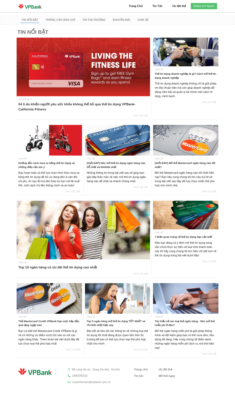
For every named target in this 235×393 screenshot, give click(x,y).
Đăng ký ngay (204, 6)
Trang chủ (141, 369)
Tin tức (138, 375)
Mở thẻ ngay (167, 375)
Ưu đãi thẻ (165, 369)
